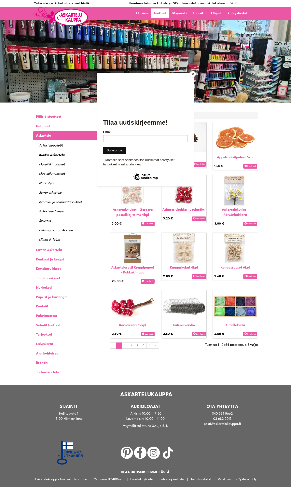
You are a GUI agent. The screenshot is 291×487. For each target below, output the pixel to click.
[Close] (193, 74)
